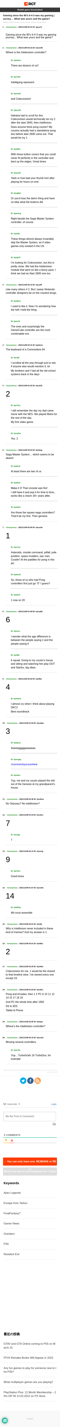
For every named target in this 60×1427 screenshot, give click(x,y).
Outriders (9, 1233)
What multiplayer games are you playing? (28, 1382)
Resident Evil (11, 1254)
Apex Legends (12, 1192)
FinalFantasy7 (12, 1213)
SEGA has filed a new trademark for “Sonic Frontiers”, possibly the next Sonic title (30, 1173)
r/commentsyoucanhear (24, 764)
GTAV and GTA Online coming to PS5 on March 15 (29, 1345)
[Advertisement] (30, 1296)
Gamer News (11, 1223)
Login (53, 1104)
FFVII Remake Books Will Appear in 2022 (28, 1357)
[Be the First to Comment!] (29, 1116)
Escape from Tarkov (16, 1203)
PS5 (6, 1243)
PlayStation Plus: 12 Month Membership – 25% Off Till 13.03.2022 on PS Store (30, 1394)
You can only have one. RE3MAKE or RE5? (30, 1163)
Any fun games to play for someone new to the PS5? (30, 1370)
